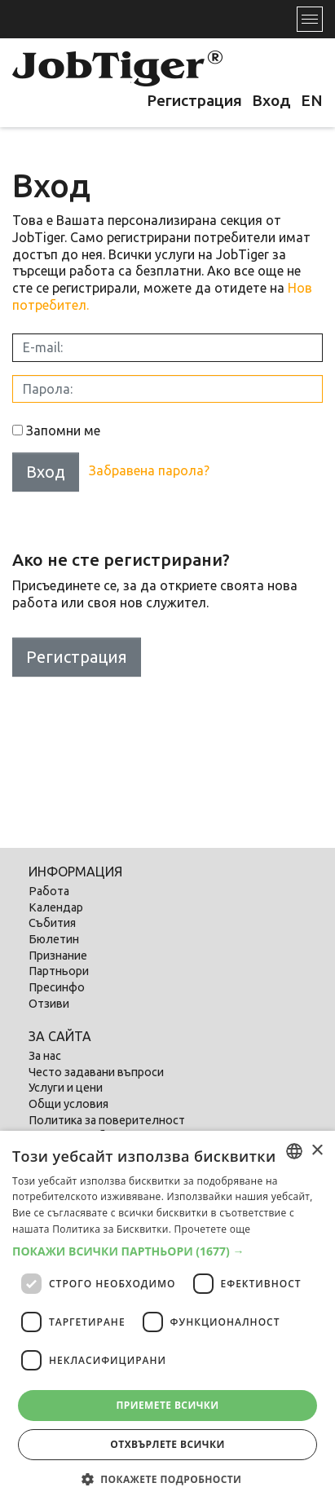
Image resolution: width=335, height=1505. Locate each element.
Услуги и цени (66, 1087)
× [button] (317, 1151)
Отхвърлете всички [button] (167, 1444)
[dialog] (167, 1318)
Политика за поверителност (107, 1120)
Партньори (59, 971)
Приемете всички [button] (167, 1405)
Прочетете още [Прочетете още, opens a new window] (212, 1229)
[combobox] (294, 1151)
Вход (271, 100)
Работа (49, 891)
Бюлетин (54, 939)
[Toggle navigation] (310, 19)
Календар (56, 907)
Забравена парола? (149, 470)
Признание (58, 955)
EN (312, 100)
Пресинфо (57, 987)
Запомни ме (63, 430)
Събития (52, 922)
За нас (45, 1055)
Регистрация (194, 100)
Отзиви (49, 1003)
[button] (167, 1251)
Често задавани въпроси (96, 1072)
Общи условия (68, 1103)
